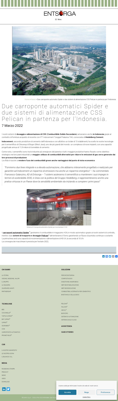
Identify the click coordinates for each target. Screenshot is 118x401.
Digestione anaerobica (69, 282)
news (4, 375)
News (33, 99)
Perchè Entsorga (67, 275)
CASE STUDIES (67, 332)
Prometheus (7, 335)
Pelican (44, 235)
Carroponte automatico (11, 332)
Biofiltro (64, 313)
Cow (3, 329)
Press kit (5, 372)
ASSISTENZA (66, 326)
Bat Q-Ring (6, 319)
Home (27, 99)
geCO (63, 310)
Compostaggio (66, 278)
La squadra (6, 285)
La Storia (5, 275)
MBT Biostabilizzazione (70, 285)
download (6, 382)
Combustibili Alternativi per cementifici (76, 291)
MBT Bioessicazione (68, 288)
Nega (86, 392)
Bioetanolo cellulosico (70, 295)
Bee (3, 309)
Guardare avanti (8, 288)
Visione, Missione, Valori (10, 278)
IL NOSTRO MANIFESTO (9, 350)
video (4, 378)
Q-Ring (4, 322)
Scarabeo (6, 326)
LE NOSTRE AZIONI (8, 353)
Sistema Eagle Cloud (69, 320)
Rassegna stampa (8, 369)
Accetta (67, 392)
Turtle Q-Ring (7, 316)
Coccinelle (6, 313)
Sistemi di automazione (69, 316)
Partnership (6, 291)
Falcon (64, 307)
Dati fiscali (53, 397)
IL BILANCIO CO (7, 357)
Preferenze (105, 392)
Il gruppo (5, 282)
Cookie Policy (86, 397)
